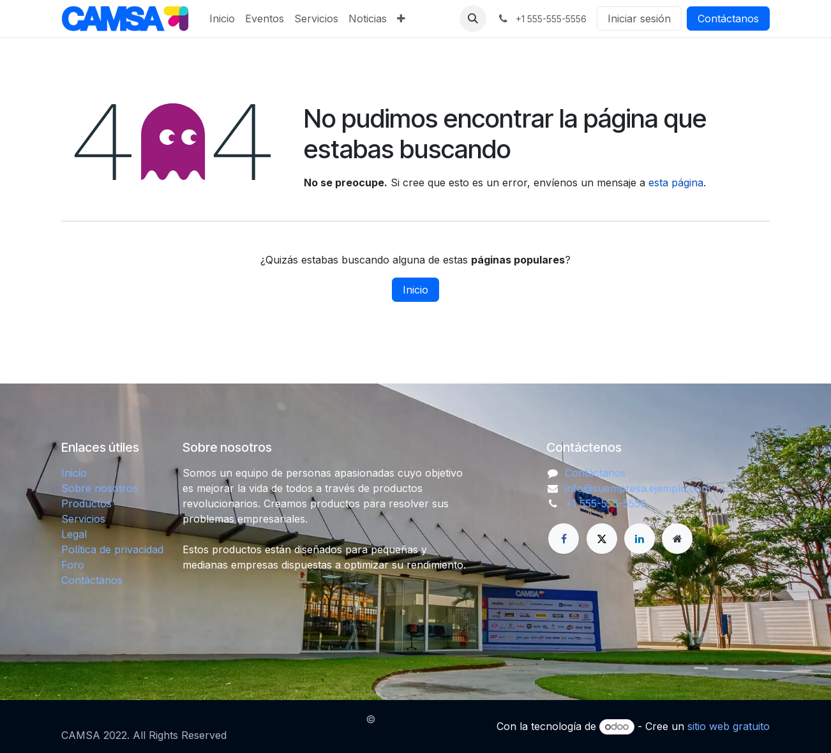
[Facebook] (563, 538)
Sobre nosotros (99, 488)
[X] (602, 538)
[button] (473, 18)
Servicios (83, 518)
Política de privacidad (112, 549)
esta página (675, 182)
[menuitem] (222, 18)
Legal (74, 534)
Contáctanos (728, 18)
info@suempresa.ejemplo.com (637, 488)
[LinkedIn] (639, 538)
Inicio (415, 289)
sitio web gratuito (728, 726)
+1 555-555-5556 (606, 503)
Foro (72, 564)
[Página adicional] (677, 538)
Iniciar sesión (639, 18)
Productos (86, 503)
